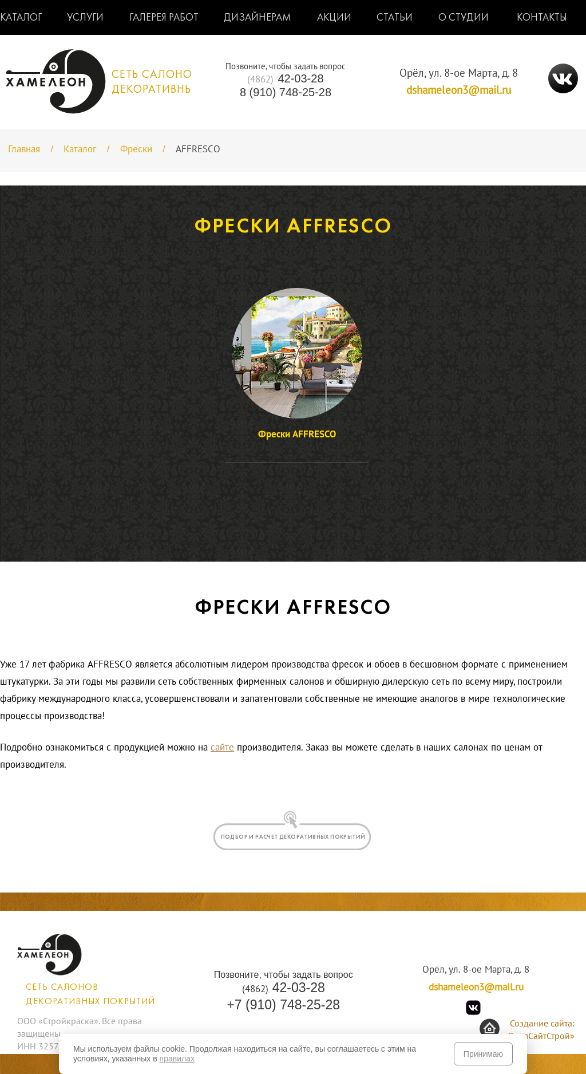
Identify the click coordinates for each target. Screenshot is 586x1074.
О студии (463, 18)
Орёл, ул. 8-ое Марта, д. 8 (458, 73)
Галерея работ (164, 18)
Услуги (85, 18)
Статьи (395, 18)
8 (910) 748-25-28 (285, 92)
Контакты (542, 18)
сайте (222, 747)
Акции (334, 18)
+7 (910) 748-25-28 (283, 1004)
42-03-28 (285, 78)
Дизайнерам (257, 18)
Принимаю (483, 1054)
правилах (177, 1058)
